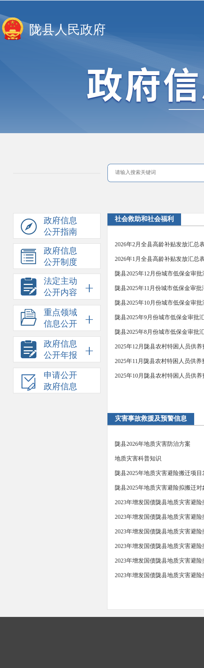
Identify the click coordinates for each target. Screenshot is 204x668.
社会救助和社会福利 (144, 219)
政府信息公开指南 (49, 227)
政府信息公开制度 (49, 257)
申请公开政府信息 (49, 382)
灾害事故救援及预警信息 (151, 418)
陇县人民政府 (67, 30)
